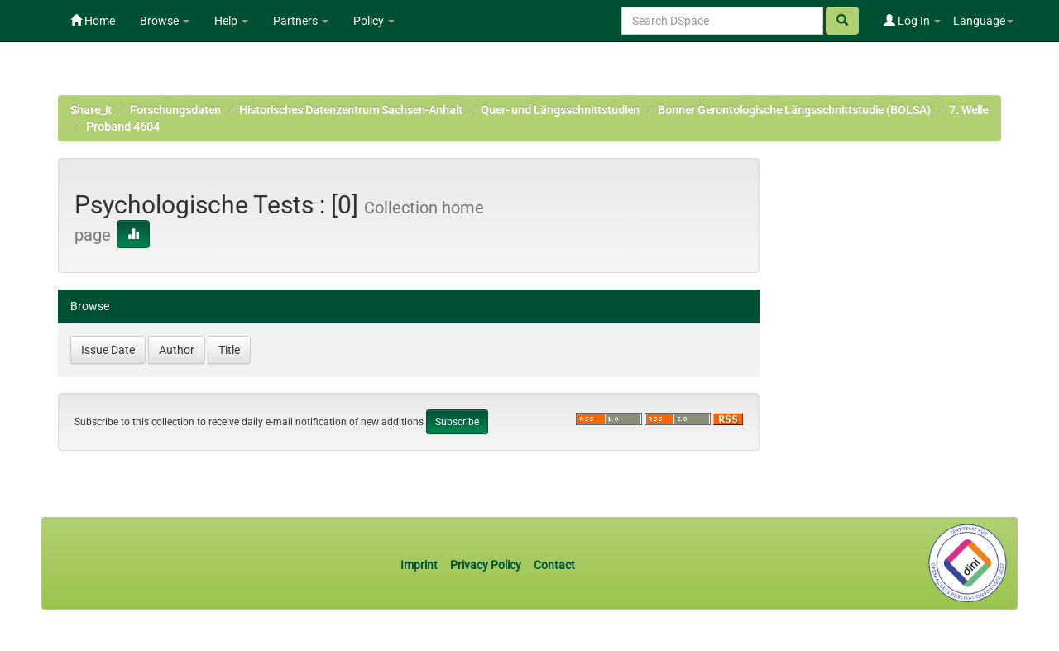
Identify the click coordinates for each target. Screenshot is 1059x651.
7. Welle (968, 110)
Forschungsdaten (175, 110)
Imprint (420, 565)
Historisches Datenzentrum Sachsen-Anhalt (350, 110)
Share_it (91, 110)
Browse (164, 20)
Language (983, 20)
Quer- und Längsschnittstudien (560, 110)
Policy (374, 20)
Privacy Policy (485, 565)
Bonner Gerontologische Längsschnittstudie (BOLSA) (794, 110)
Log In (912, 20)
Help (231, 20)
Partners (300, 20)
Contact (554, 565)
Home (92, 20)
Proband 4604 (123, 126)
